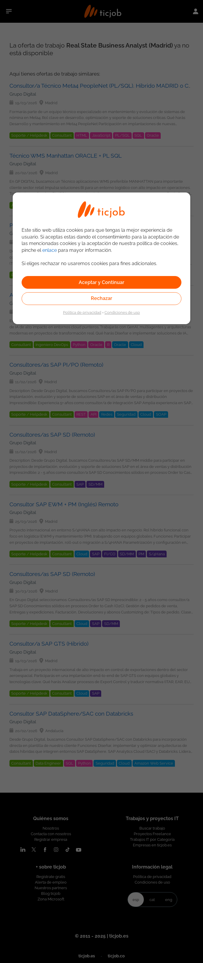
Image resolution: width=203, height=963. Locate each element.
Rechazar (101, 298)
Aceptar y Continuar (101, 282)
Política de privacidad (82, 312)
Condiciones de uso (122, 312)
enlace (49, 250)
